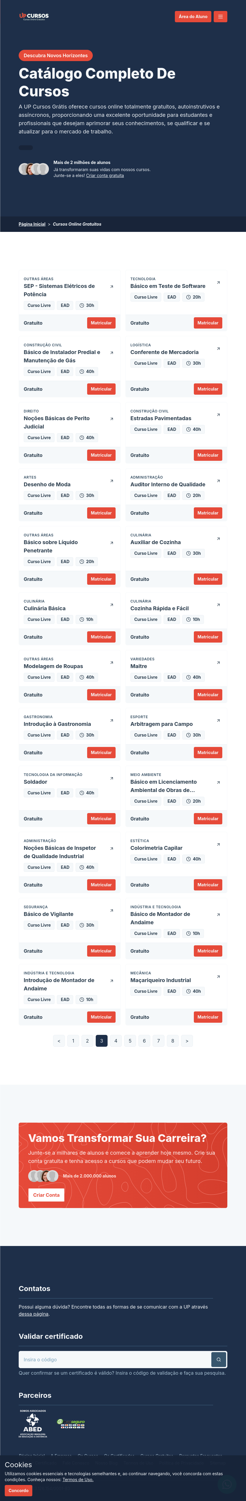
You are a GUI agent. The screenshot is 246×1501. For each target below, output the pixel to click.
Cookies (18, 1464)
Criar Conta (46, 1195)
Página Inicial (32, 224)
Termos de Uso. (78, 1479)
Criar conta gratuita (105, 175)
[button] (220, 16)
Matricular (101, 322)
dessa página (34, 1314)
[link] (34, 16)
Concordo (18, 1490)
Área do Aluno (193, 16)
